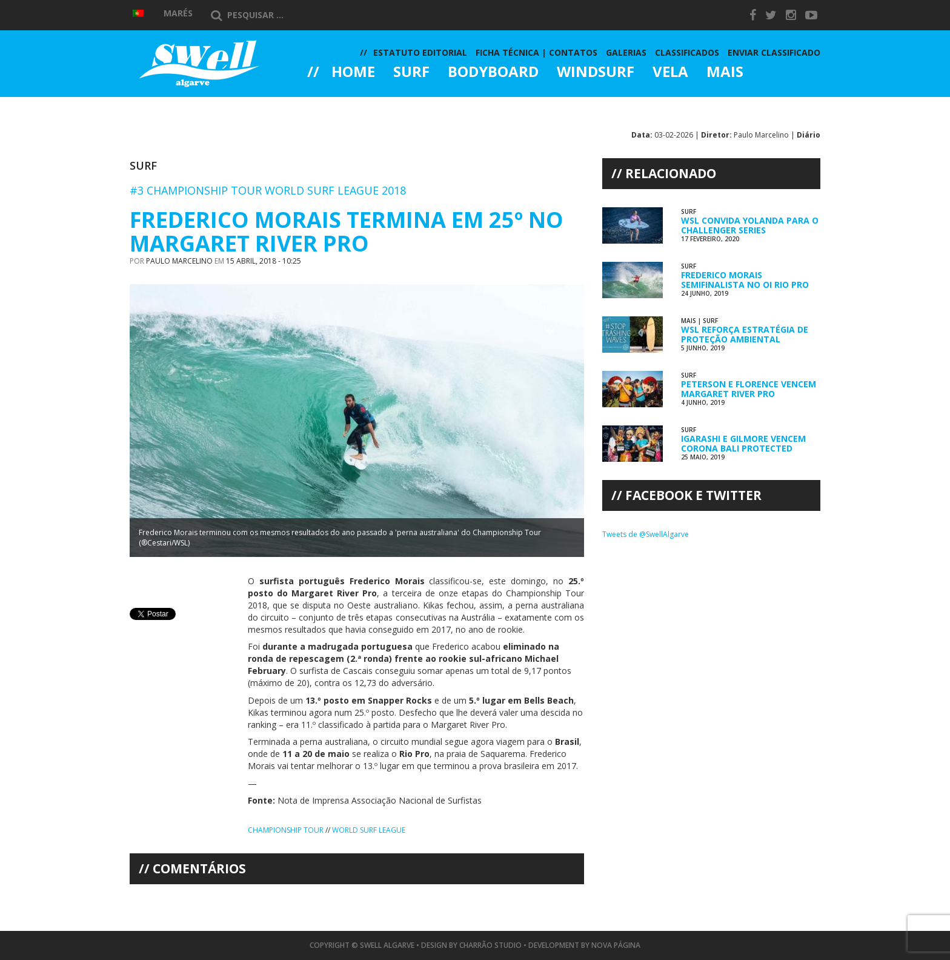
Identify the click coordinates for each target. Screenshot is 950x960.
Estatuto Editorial (420, 52)
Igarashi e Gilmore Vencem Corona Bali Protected (743, 443)
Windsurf (595, 72)
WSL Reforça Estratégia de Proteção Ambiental (744, 334)
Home (353, 72)
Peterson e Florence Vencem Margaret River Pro (748, 388)
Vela (670, 72)
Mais (724, 72)
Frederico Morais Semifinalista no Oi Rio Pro (745, 279)
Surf (411, 72)
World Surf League (368, 830)
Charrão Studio (490, 945)
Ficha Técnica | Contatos (536, 52)
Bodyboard (493, 72)
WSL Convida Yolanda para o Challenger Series (750, 225)
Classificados (687, 52)
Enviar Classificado (774, 52)
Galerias (350, 105)
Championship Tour (286, 830)
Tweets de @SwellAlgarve (645, 534)
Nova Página (615, 945)
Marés (178, 13)
